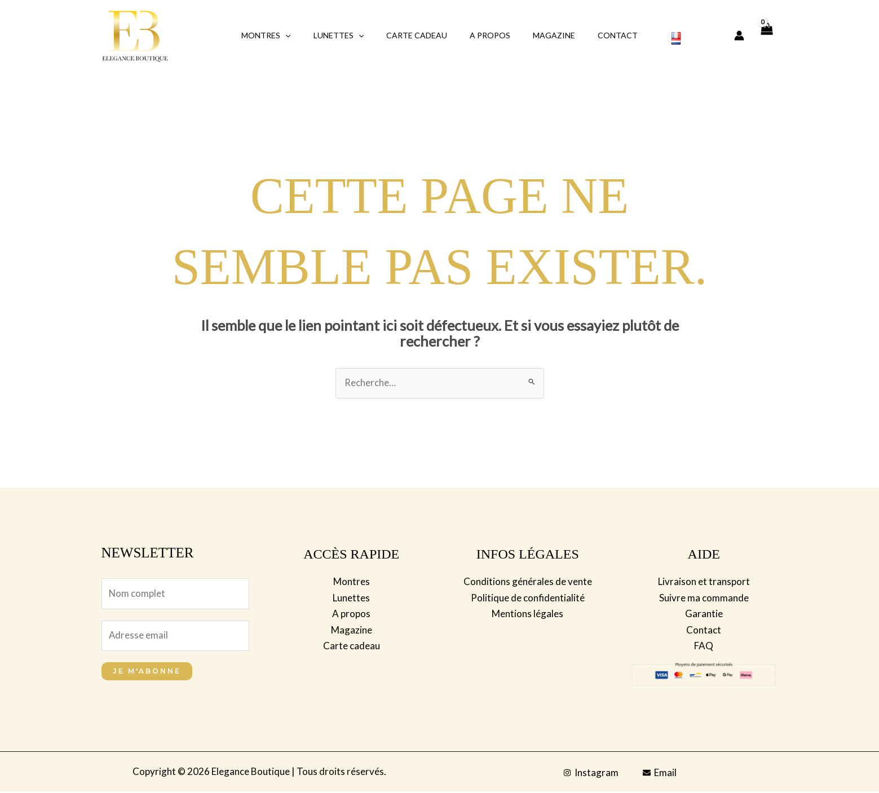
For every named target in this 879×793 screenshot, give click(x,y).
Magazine (544, 35)
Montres (282, 35)
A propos (486, 35)
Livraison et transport (704, 582)
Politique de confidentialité (528, 598)
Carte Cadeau (420, 35)
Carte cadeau (351, 645)
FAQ (703, 645)
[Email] (660, 774)
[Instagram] (590, 774)
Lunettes (349, 35)
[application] (302, 35)
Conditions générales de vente (527, 582)
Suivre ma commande (704, 598)
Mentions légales (527, 613)
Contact (601, 35)
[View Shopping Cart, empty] (767, 36)
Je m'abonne (147, 672)
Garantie (704, 613)
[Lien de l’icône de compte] (739, 35)
